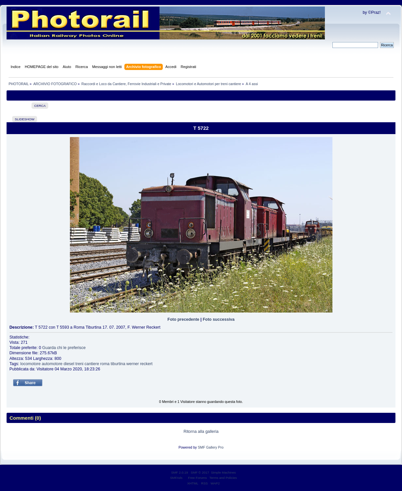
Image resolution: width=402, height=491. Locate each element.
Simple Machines (223, 472)
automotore (52, 364)
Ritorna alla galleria (201, 431)
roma (104, 364)
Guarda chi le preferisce (64, 347)
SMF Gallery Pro (210, 447)
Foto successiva (219, 319)
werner (132, 364)
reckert (146, 364)
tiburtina (118, 364)
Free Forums (197, 477)
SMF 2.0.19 (179, 472)
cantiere (92, 364)
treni (79, 364)
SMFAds (176, 477)
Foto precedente (183, 319)
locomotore (30, 364)
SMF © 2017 (200, 472)
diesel (69, 364)
